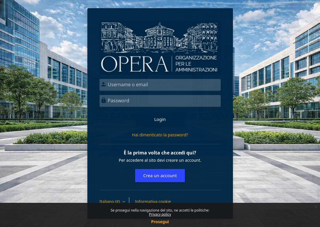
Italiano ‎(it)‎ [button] (110, 201)
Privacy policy (160, 214)
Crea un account (160, 175)
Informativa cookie (153, 201)
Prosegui (160, 221)
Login (160, 119)
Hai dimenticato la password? (160, 135)
